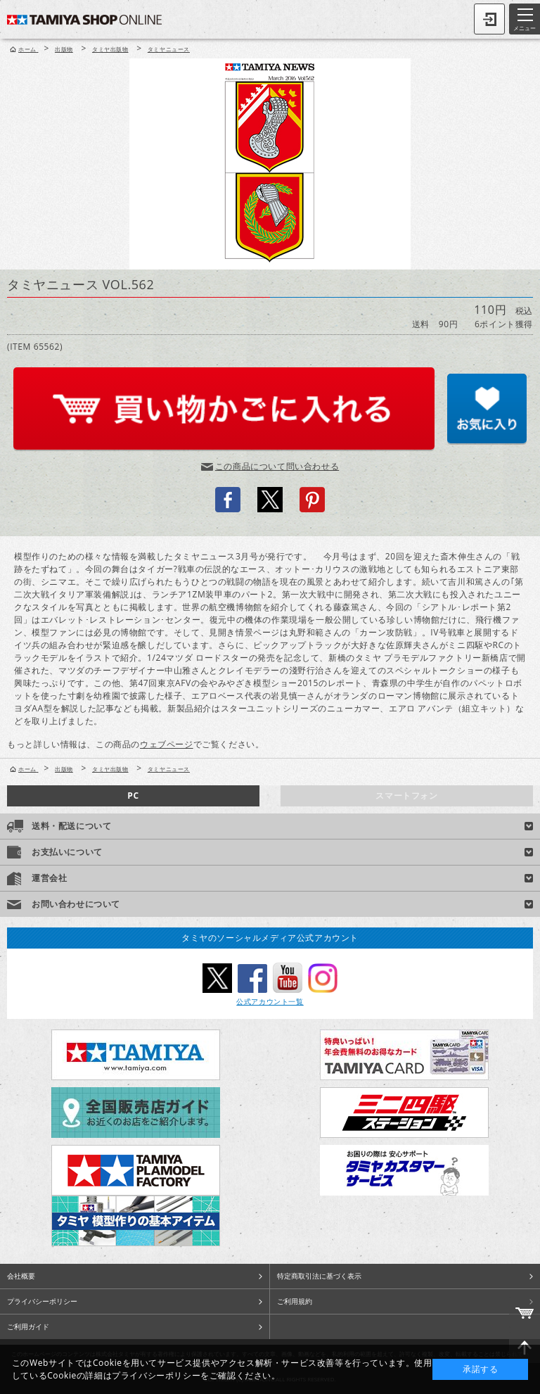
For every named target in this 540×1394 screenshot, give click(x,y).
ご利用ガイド (28, 1326)
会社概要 (21, 1276)
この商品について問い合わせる (277, 466)
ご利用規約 (294, 1301)
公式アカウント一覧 (269, 1001)
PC (133, 795)
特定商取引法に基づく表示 (319, 1276)
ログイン (489, 19)
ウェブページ (166, 744)
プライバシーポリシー (42, 1301)
